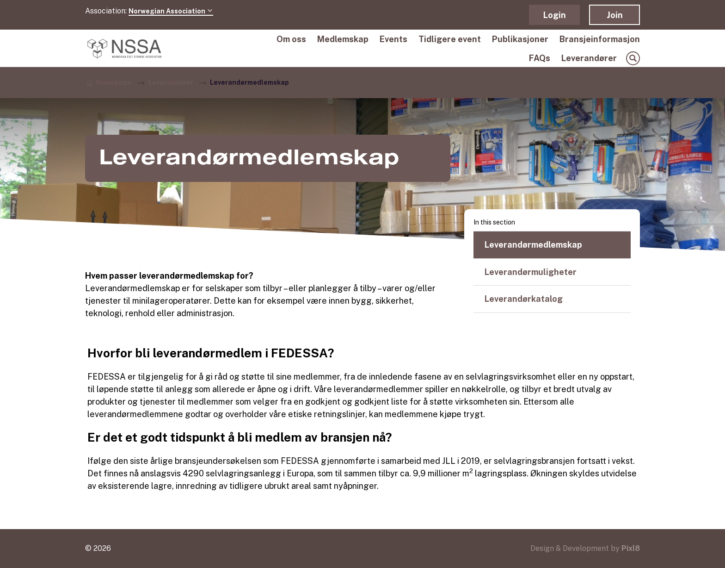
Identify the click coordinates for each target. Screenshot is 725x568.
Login (554, 15)
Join (615, 15)
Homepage (113, 82)
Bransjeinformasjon (599, 39)
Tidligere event (449, 39)
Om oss (291, 39)
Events (393, 39)
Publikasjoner (520, 39)
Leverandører (589, 58)
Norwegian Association (171, 11)
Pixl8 (630, 548)
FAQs (539, 58)
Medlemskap (343, 39)
